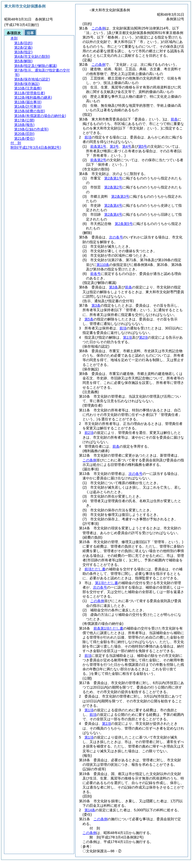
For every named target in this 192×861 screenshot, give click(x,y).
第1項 (127, 337)
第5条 (89, 319)
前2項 (89, 433)
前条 (174, 119)
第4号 (126, 146)
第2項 (143, 337)
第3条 (113, 287)
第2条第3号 (120, 196)
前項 (88, 137)
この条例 (99, 28)
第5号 (142, 146)
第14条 (90, 810)
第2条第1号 (113, 178)
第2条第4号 (113, 205)
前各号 (95, 274)
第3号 (114, 146)
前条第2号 (98, 160)
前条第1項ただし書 (109, 628)
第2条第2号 (113, 187)
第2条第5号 (124, 224)
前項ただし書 (95, 569)
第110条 (102, 265)
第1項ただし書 (106, 583)
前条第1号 (98, 146)
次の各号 (116, 237)
